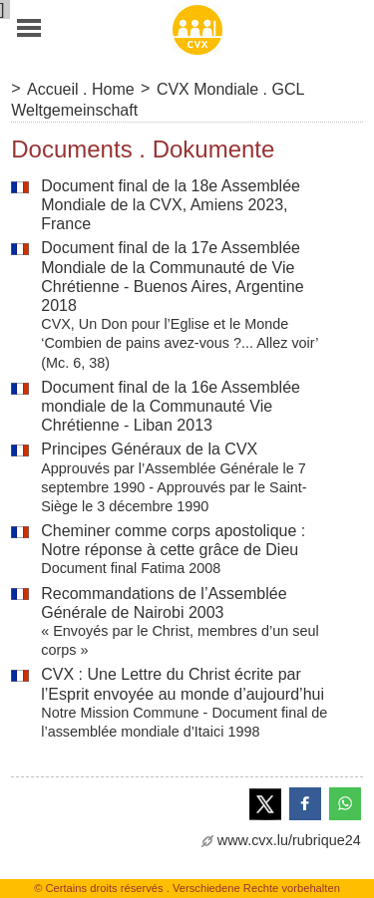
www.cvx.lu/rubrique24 (281, 840)
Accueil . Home (81, 89)
